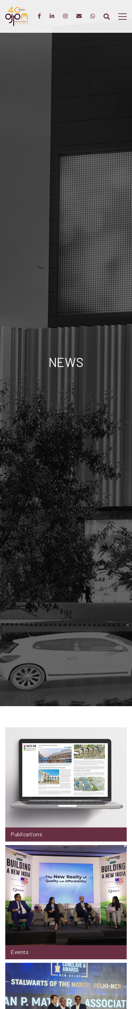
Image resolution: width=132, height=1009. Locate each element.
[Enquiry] (79, 16)
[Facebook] (39, 16)
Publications (26, 834)
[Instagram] (65, 16)
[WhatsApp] (93, 16)
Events (20, 951)
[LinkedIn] (52, 16)
